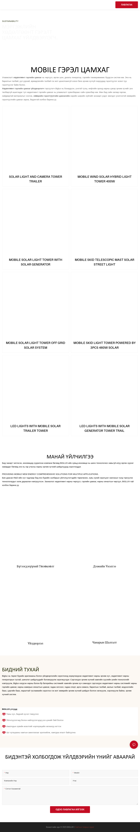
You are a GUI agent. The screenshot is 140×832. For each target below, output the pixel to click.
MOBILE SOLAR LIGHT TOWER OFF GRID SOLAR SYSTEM (35, 345)
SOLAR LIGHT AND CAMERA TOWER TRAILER (35, 179)
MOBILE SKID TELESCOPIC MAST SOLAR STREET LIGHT (104, 262)
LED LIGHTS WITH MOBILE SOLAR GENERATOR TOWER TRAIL (104, 428)
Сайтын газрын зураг (84, 827)
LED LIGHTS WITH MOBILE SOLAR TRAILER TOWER (35, 428)
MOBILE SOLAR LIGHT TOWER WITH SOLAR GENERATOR (35, 262)
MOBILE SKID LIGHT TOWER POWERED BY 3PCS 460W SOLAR (104, 345)
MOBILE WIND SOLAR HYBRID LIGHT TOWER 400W (105, 179)
